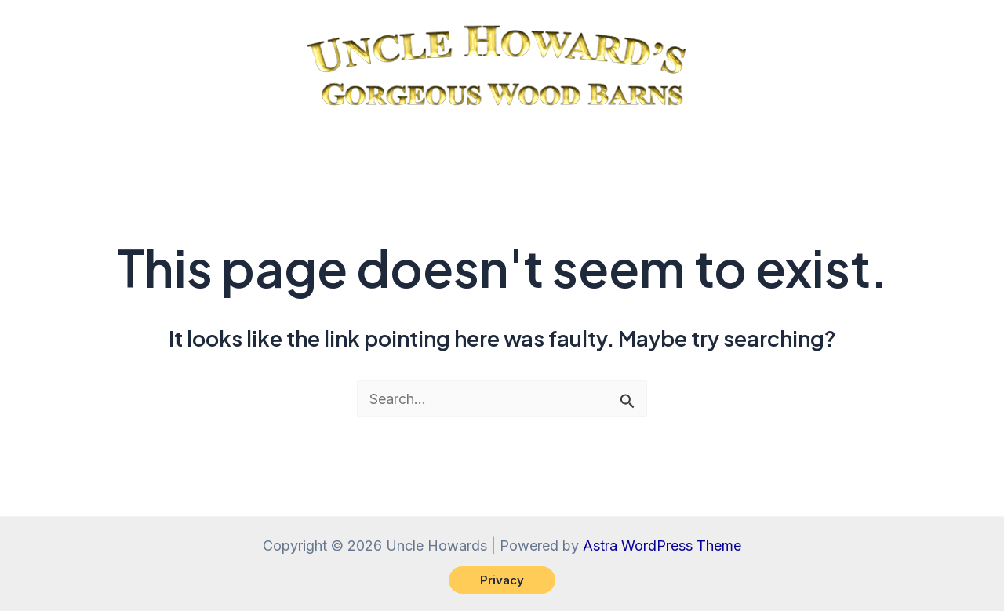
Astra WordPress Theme (662, 545)
